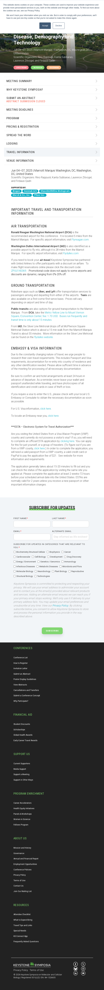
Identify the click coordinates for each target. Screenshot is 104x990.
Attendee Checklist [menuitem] (22, 914)
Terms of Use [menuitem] (19, 880)
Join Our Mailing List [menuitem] (23, 891)
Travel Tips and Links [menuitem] (23, 925)
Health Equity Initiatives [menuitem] (24, 808)
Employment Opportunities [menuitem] (25, 864)
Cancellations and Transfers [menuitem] (26, 690)
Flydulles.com (71, 253)
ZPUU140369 (18, 270)
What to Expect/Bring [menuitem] (23, 920)
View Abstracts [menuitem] (20, 685)
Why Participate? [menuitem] (21, 701)
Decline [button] (58, 26)
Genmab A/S (30, 191)
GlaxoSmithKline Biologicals (55, 191)
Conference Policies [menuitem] (23, 870)
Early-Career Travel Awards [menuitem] (25, 740)
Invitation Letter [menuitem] (20, 668)
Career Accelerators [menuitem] (23, 803)
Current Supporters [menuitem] (22, 763)
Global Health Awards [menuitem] (23, 735)
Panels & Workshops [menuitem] (23, 814)
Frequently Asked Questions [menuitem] (26, 941)
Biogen (16, 191)
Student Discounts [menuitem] (22, 724)
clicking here (67, 441)
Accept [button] (45, 26)
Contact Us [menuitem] (18, 886)
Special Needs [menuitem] (20, 931)
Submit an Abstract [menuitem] (22, 674)
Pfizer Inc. (39, 195)
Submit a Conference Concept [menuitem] (27, 695)
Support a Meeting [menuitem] (21, 774)
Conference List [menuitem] (21, 658)
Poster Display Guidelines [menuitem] (25, 679)
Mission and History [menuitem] (22, 848)
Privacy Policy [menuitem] (20, 875)
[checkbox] (51, 564)
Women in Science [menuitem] (22, 819)
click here (45, 408)
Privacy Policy (60, 605)
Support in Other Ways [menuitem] (23, 780)
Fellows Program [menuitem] (21, 825)
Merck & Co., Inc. (21, 195)
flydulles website (43, 337)
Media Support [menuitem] (20, 769)
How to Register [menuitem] (21, 663)
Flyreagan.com (80, 239)
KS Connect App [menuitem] (20, 936)
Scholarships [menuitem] (19, 730)
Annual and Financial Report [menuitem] (26, 859)
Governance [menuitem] (19, 853)
